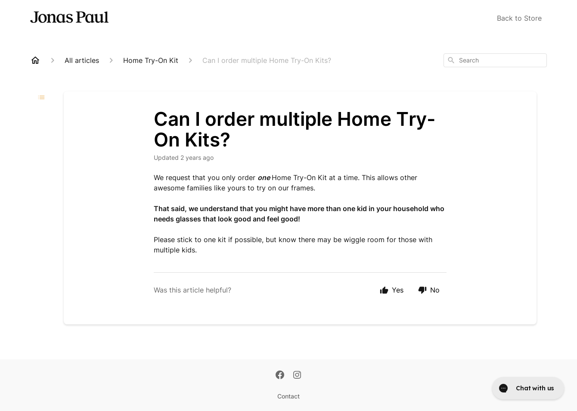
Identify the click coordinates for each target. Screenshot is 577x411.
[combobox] (495, 60)
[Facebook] (280, 376)
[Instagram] (297, 376)
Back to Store (519, 18)
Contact (288, 396)
